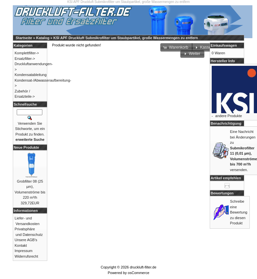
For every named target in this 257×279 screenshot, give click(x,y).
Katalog (42, 38)
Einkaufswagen (224, 45)
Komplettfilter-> (27, 53)
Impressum (23, 251)
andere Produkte (228, 116)
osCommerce (138, 273)
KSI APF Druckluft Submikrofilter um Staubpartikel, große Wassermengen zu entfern (126, 38)
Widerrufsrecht (26, 256)
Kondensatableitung (31, 75)
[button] (192, 54)
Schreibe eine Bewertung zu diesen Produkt (238, 212)
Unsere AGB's (26, 240)
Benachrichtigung (226, 123)
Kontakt (21, 245)
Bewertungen (222, 193)
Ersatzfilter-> (25, 59)
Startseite (24, 38)
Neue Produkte (26, 147)
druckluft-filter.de (143, 267)
